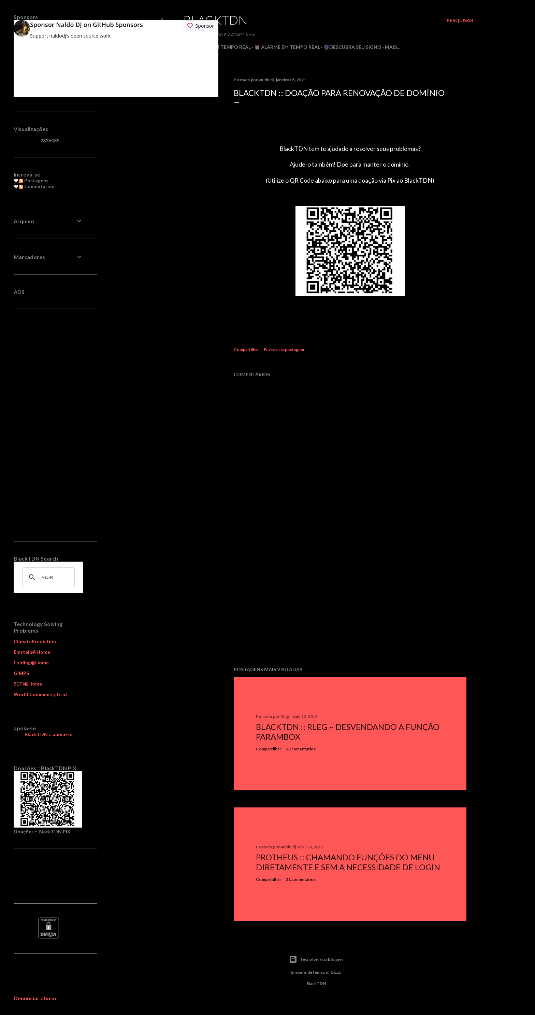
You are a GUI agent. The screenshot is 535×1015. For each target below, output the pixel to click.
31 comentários (301, 879)
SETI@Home (28, 684)
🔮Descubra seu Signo (352, 47)
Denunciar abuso (35, 998)
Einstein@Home (32, 652)
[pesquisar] (47, 577)
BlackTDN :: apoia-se (48, 734)
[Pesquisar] (460, 20)
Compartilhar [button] (246, 349)
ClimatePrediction (35, 641)
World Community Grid (40, 694)
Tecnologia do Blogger (316, 959)
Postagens (33, 180)
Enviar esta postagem (284, 349)
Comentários (36, 186)
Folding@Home (31, 662)
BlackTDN (215, 19)
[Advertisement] (350, 601)
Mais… (393, 47)
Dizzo (336, 972)
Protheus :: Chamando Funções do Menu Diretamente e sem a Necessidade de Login (348, 862)
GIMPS (21, 673)
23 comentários (301, 748)
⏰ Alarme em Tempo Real (287, 47)
